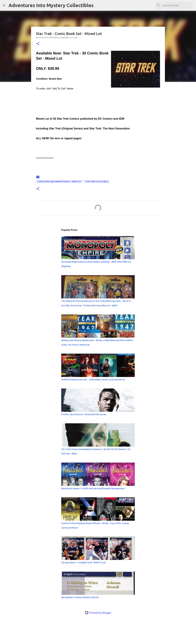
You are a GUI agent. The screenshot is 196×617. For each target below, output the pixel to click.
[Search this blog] (177, 5)
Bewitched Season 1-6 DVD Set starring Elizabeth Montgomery (93, 488)
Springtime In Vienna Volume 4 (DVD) (80, 597)
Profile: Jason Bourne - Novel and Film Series (83, 414)
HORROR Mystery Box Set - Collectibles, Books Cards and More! (93, 379)
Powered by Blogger (98, 612)
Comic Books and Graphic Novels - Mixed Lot (59, 182)
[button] (38, 44)
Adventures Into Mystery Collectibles (51, 5)
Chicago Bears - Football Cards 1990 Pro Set (83, 562)
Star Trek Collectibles (96, 182)
